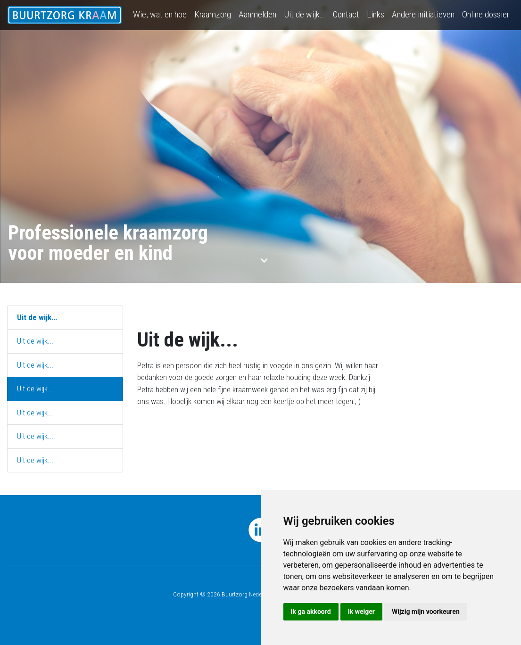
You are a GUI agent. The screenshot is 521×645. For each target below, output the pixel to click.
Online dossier (485, 14)
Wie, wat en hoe (160, 14)
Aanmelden (257, 14)
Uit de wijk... (304, 14)
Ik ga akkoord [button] (311, 611)
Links (375, 14)
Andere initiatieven (423, 14)
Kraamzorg (212, 14)
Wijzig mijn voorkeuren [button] (426, 611)
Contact (346, 14)
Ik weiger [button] (361, 611)
